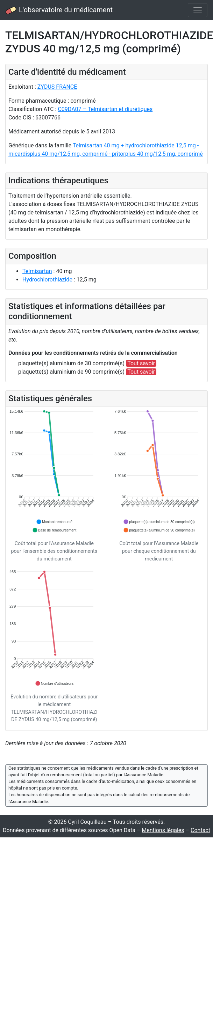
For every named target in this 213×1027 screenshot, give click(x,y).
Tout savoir (141, 363)
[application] (54, 471)
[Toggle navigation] (197, 10)
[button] (54, 521)
